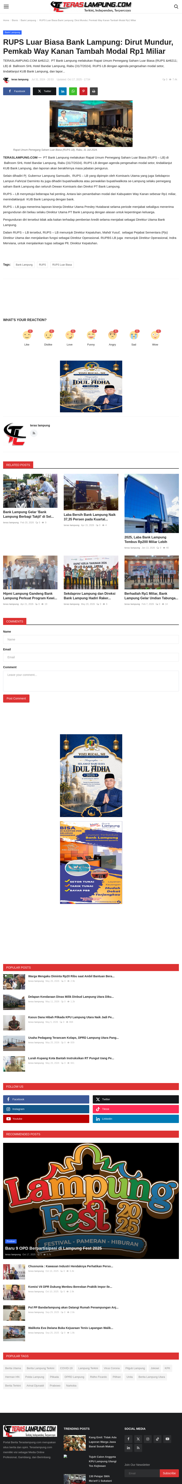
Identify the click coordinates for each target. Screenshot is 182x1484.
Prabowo (55, 1385)
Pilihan (117, 1376)
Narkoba (71, 1385)
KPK (167, 1368)
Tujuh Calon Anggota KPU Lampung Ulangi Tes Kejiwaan (102, 1461)
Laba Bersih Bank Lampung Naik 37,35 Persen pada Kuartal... (90, 517)
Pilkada (54, 1376)
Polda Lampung (34, 1376)
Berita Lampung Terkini (40, 1368)
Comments (14, 621)
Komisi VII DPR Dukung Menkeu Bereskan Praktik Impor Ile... (70, 1286)
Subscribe (169, 1473)
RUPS (42, 264)
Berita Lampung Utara (152, 1376)
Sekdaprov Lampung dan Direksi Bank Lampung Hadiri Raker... (89, 596)
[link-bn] (91, 386)
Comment (10, 667)
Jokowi (155, 1368)
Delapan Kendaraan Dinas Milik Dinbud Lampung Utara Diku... (71, 996)
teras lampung (15, 80)
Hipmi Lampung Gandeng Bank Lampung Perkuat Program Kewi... (30, 596)
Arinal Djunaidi (35, 1385)
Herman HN (12, 1376)
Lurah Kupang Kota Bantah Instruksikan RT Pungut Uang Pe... (71, 1058)
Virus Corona (112, 1368)
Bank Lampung (28, 20)
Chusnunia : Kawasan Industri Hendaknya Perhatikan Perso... (70, 1266)
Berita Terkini (13, 1385)
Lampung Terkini (88, 1368)
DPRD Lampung (74, 1376)
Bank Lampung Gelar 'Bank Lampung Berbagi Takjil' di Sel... (28, 514)
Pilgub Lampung (135, 1368)
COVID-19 (66, 1368)
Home (6, 20)
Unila (130, 1376)
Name (7, 631)
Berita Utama (13, 1368)
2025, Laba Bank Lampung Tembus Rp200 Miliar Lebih (146, 540)
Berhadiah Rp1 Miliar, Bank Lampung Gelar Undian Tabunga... (151, 596)
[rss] (138, 1448)
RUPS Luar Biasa (62, 264)
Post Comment (16, 698)
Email (7, 649)
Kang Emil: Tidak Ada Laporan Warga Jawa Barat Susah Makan (102, 1442)
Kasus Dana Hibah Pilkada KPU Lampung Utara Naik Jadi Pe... (71, 1017)
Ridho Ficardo (98, 1376)
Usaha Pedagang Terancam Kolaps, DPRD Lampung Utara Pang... (73, 1037)
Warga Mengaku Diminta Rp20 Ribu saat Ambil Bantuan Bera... (71, 976)
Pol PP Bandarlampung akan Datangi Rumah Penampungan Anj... (73, 1307)
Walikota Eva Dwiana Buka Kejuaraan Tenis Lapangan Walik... (70, 1328)
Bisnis (15, 20)
